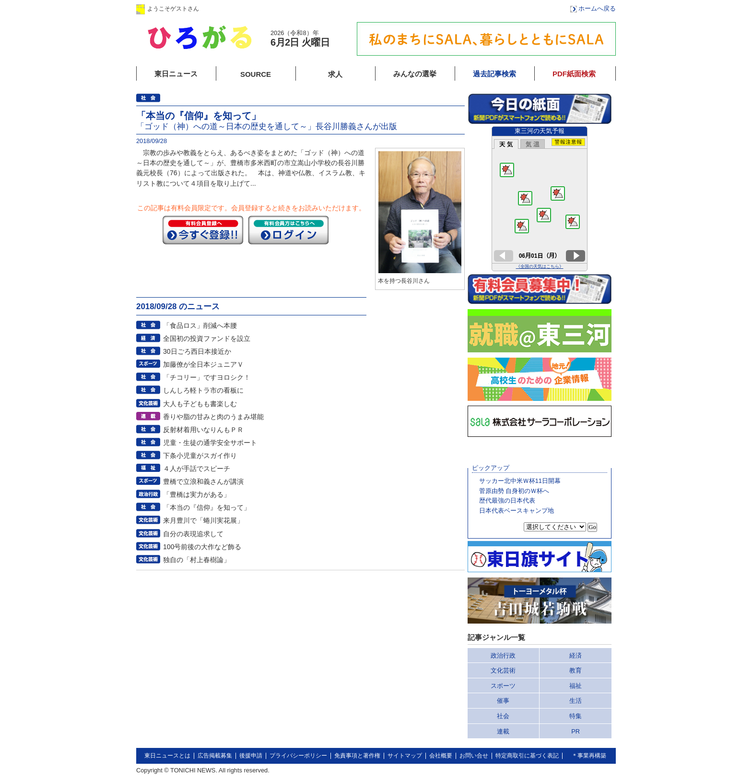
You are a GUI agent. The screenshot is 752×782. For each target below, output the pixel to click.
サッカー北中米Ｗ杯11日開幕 (520, 480)
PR (575, 731)
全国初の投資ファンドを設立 (206, 338)
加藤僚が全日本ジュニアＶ (203, 364)
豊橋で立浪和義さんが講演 (203, 481)
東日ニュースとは (167, 755)
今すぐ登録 (203, 230)
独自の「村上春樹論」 (196, 560)
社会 (503, 716)
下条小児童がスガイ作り (200, 455)
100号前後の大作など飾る (202, 547)
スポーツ (503, 685)
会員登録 (294, 8)
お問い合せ (473, 755)
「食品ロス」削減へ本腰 (200, 325)
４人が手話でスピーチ (196, 468)
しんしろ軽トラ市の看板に (203, 390)
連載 (503, 731)
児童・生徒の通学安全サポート (210, 442)
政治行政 (503, 655)
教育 (575, 670)
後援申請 (250, 755)
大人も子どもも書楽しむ (200, 404)
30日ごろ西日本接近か (197, 351)
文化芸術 (503, 670)
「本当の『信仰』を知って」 (206, 507)
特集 (575, 716)
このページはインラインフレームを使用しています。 (540, 198)
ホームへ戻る (597, 8)
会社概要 (440, 755)
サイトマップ (405, 755)
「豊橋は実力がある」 (196, 494)
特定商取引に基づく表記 (527, 755)
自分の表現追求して (193, 534)
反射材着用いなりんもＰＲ (203, 429)
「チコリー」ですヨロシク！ (206, 377)
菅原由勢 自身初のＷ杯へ (514, 490)
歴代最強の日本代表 (507, 500)
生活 (575, 700)
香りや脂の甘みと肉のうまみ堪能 (213, 417)
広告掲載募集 (215, 755)
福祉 (575, 685)
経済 (575, 655)
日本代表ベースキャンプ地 (516, 510)
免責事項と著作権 (357, 755)
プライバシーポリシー (298, 755)
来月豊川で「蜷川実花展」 (203, 520)
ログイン (233, 8)
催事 (503, 700)
